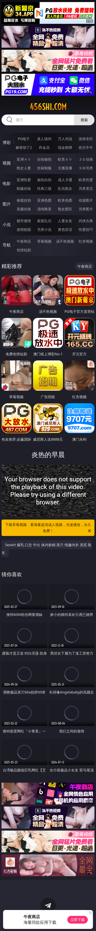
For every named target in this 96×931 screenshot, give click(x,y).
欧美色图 (65, 200)
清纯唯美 (44, 208)
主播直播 (65, 167)
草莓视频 (44, 241)
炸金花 (44, 147)
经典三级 (44, 188)
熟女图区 (65, 208)
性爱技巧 (86, 229)
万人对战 (65, 138)
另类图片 (86, 208)
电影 (7, 183)
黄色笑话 (65, 229)
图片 (7, 204)
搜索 (84, 119)
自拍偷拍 (44, 159)
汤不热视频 (65, 241)
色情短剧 (24, 249)
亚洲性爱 (24, 179)
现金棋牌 (65, 147)
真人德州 (44, 138)
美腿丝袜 (24, 208)
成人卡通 (65, 179)
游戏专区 (86, 138)
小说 (7, 224)
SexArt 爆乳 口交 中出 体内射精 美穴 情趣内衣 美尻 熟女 (47, 548)
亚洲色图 (44, 200)
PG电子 (24, 138)
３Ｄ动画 (86, 159)
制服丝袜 (24, 188)
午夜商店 (24, 241)
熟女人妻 (24, 167)
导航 (7, 245)
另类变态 (86, 188)
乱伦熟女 (65, 188)
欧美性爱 (86, 179)
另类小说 (44, 229)
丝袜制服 (44, 167)
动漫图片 (86, 200)
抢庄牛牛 (86, 147)
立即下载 (77, 919)
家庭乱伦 (44, 220)
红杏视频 (86, 241)
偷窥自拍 (24, 200)
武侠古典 (86, 220)
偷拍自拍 (44, 179)
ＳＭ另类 (86, 167)
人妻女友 (65, 220)
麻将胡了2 (24, 147)
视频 (7, 163)
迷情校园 (24, 229)
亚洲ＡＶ (24, 159)
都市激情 (24, 220)
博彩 (7, 142)
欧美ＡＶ (65, 159)
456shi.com (48, 107)
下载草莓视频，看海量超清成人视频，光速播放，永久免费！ (48, 528)
